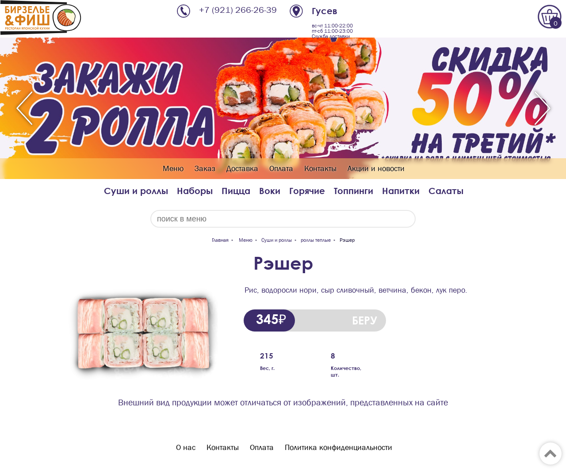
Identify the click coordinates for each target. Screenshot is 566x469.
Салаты (445, 191)
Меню (173, 169)
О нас (185, 447)
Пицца (236, 191)
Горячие (307, 191)
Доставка (242, 169)
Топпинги (353, 191)
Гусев (324, 11)
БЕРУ (364, 320)
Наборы (195, 191)
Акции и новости (376, 169)
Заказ (205, 169)
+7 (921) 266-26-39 (238, 9)
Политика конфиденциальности (338, 447)
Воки (269, 191)
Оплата (281, 169)
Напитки (401, 191)
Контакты (320, 169)
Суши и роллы (136, 191)
